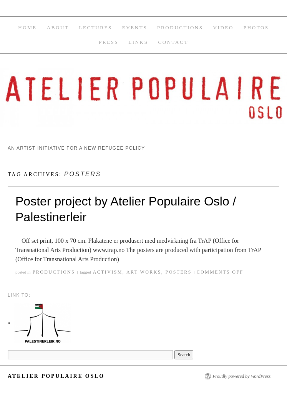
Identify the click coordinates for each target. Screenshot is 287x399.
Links (138, 42)
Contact (173, 42)
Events (134, 27)
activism (108, 272)
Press (108, 42)
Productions (180, 27)
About (58, 27)
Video (223, 27)
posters (179, 272)
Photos (256, 27)
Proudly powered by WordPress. (242, 376)
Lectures (95, 27)
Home (27, 27)
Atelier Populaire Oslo (56, 376)
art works (143, 272)
